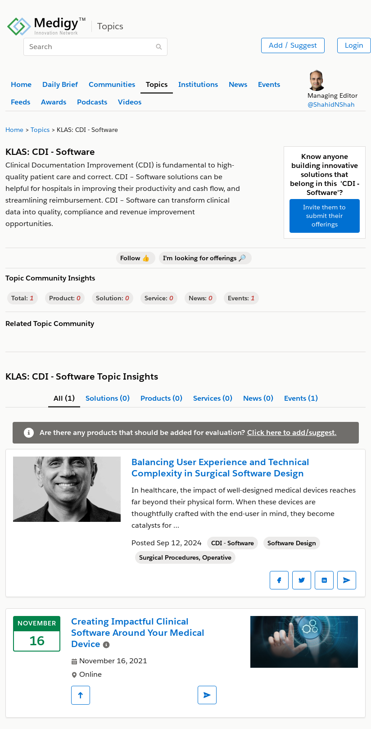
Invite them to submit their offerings (324, 215)
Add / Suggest (293, 45)
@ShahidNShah (331, 104)
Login (354, 45)
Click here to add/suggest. (292, 432)
